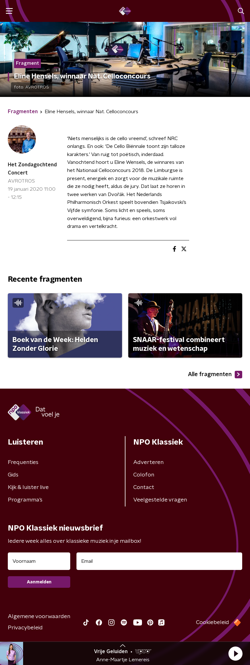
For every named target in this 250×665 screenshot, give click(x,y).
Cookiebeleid (212, 622)
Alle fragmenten (215, 374)
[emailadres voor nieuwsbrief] (159, 561)
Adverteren (148, 462)
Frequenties (23, 462)
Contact (143, 487)
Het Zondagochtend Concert (32, 168)
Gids (13, 475)
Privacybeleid (25, 628)
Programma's (25, 500)
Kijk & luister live (28, 487)
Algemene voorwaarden (39, 616)
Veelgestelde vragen (160, 500)
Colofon (143, 475)
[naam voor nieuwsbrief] (39, 561)
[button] (235, 653)
